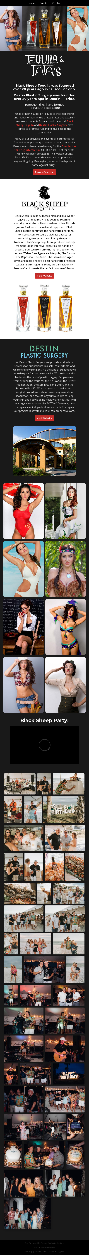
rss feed (52, 1251)
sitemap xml (40, 1251)
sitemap (29, 1251)
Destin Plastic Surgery (53, 125)
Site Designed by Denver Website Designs (44, 1243)
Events (43, 3)
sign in (61, 1251)
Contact (56, 3)
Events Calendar (44, 172)
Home (31, 3)
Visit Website (44, 275)
